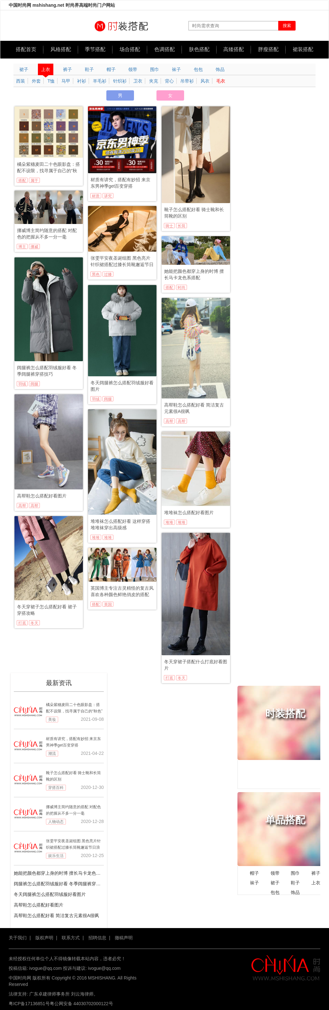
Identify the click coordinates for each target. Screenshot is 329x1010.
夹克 (153, 81)
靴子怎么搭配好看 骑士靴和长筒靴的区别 (194, 213)
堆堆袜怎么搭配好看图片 (189, 512)
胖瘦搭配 (268, 49)
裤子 (67, 69)
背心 (169, 81)
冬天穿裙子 (34, 623)
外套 (36, 81)
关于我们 (18, 937)
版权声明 (44, 937)
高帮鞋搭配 (181, 421)
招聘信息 (97, 937)
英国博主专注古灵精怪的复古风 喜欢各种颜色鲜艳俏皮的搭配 (122, 591)
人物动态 (56, 821)
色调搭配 (164, 49)
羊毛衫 (99, 81)
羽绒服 (22, 384)
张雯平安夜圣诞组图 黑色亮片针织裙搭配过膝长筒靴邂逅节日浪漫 (122, 261)
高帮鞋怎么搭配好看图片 (42, 495)
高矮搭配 (233, 49)
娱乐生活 (56, 856)
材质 (96, 196)
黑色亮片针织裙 (96, 274)
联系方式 (71, 937)
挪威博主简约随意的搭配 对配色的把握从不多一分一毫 (47, 233)
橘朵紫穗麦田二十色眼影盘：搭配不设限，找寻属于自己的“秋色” (48, 168)
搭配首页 (26, 49)
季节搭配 (95, 49)
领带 (132, 69)
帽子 (111, 69)
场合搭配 (130, 49)
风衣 (204, 81)
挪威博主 (34, 247)
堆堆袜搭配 (108, 537)
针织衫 (120, 81)
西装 (20, 81)
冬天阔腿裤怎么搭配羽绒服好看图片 (122, 386)
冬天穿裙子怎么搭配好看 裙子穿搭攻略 (47, 610)
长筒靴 (181, 226)
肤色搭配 (199, 49)
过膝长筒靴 (108, 274)
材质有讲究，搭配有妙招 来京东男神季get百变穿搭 (120, 183)
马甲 (65, 81)
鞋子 (89, 69)
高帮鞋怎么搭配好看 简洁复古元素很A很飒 (194, 408)
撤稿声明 (124, 937)
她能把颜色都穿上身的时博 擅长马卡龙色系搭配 (194, 274)
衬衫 (81, 81)
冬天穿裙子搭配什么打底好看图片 (195, 665)
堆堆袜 (96, 537)
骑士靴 (169, 226)
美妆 (52, 719)
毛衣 (220, 81)
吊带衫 (187, 81)
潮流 (52, 753)
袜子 (176, 69)
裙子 (23, 69)
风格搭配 (60, 49)
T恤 (51, 81)
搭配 (22, 180)
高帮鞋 (169, 421)
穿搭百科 (56, 787)
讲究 (108, 196)
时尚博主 (181, 287)
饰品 (220, 69)
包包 (198, 69)
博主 (22, 247)
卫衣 (137, 81)
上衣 (45, 71)
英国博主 (108, 604)
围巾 (154, 69)
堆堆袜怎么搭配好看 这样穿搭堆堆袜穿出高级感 (120, 524)
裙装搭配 (303, 49)
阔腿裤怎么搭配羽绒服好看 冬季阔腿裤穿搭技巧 (47, 371)
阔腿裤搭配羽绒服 (34, 384)
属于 (34, 180)
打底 (22, 623)
